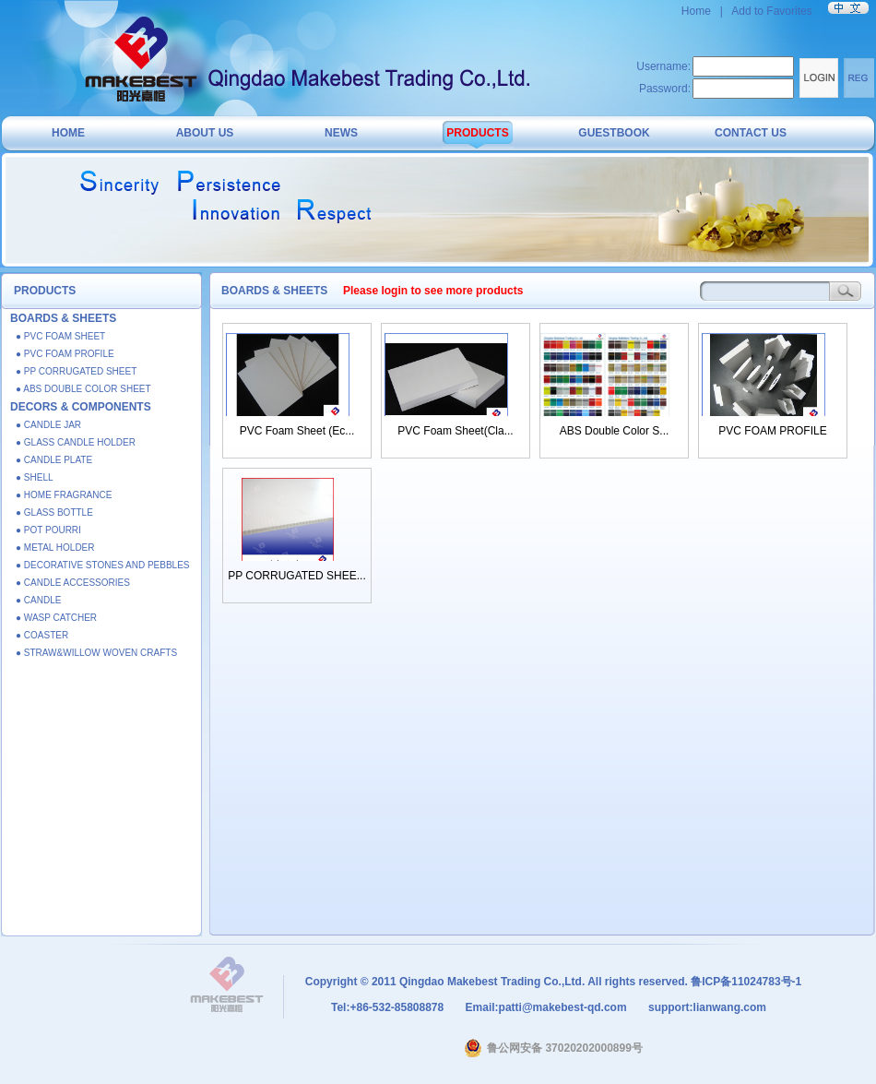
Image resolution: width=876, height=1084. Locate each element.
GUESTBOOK (613, 132)
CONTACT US (751, 132)
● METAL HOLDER (55, 547)
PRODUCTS (477, 132)
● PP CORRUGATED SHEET (76, 371)
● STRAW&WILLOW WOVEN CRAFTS (96, 653)
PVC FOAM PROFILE (772, 430)
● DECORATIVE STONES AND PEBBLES (103, 565)
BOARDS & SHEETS (63, 318)
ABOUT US (205, 132)
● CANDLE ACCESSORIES (73, 583)
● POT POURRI (48, 530)
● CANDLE (38, 600)
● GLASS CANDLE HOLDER (76, 442)
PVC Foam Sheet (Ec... (297, 430)
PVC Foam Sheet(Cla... (455, 430)
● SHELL (34, 477)
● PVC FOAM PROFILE (65, 354)
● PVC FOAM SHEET (60, 336)
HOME (68, 132)
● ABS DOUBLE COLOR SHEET (83, 389)
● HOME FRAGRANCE (64, 495)
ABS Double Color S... (614, 430)
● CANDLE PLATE (54, 460)
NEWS (341, 132)
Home (697, 11)
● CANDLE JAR (48, 425)
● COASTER (42, 635)
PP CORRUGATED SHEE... (297, 575)
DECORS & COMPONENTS (80, 406)
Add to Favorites (771, 11)
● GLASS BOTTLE (54, 512)
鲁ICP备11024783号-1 (746, 981)
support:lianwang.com (705, 1007)
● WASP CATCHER (56, 618)
